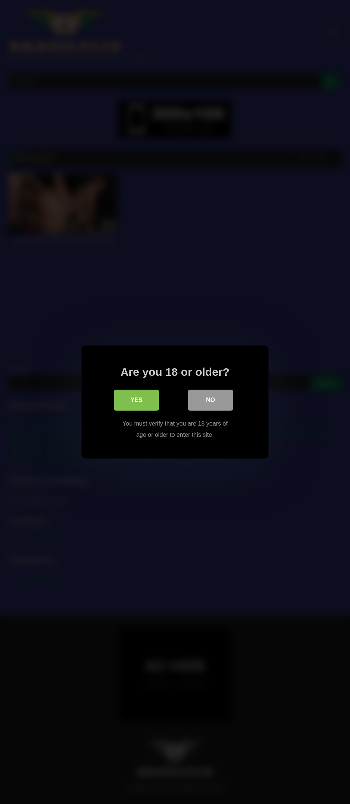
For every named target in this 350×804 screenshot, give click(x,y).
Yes (136, 400)
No (210, 400)
